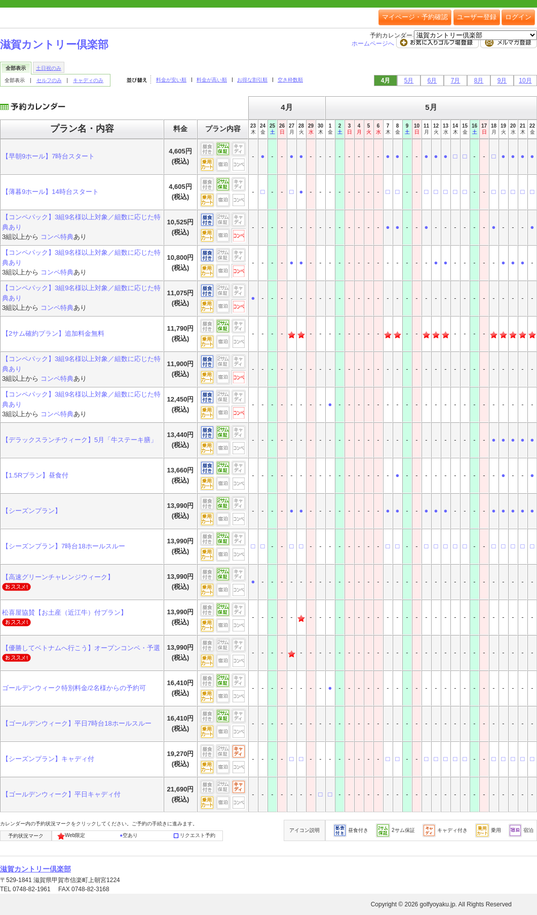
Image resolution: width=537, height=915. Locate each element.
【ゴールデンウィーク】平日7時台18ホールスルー (76, 723)
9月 (502, 80)
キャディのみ (88, 80)
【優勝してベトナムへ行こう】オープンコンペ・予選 (81, 648)
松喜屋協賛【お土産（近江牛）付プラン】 (64, 612)
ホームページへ (374, 43)
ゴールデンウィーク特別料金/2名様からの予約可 (74, 688)
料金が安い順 (171, 80)
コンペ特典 (57, 237)
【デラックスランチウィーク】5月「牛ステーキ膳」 (79, 440)
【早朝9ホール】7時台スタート (48, 156)
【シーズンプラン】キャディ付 (48, 759)
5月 (409, 80)
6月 (432, 80)
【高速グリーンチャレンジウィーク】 (58, 577)
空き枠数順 (290, 80)
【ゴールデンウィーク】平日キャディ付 (61, 794)
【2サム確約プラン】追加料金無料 (53, 333)
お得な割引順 (252, 80)
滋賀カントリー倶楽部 (54, 44)
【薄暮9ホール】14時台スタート (50, 191)
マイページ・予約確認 (415, 17)
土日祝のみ (48, 68)
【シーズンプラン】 (31, 510)
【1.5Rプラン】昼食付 (35, 475)
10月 (525, 80)
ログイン (518, 17)
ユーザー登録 (476, 17)
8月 (479, 80)
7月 (456, 80)
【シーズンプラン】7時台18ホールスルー (63, 546)
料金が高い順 (212, 80)
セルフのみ (49, 80)
